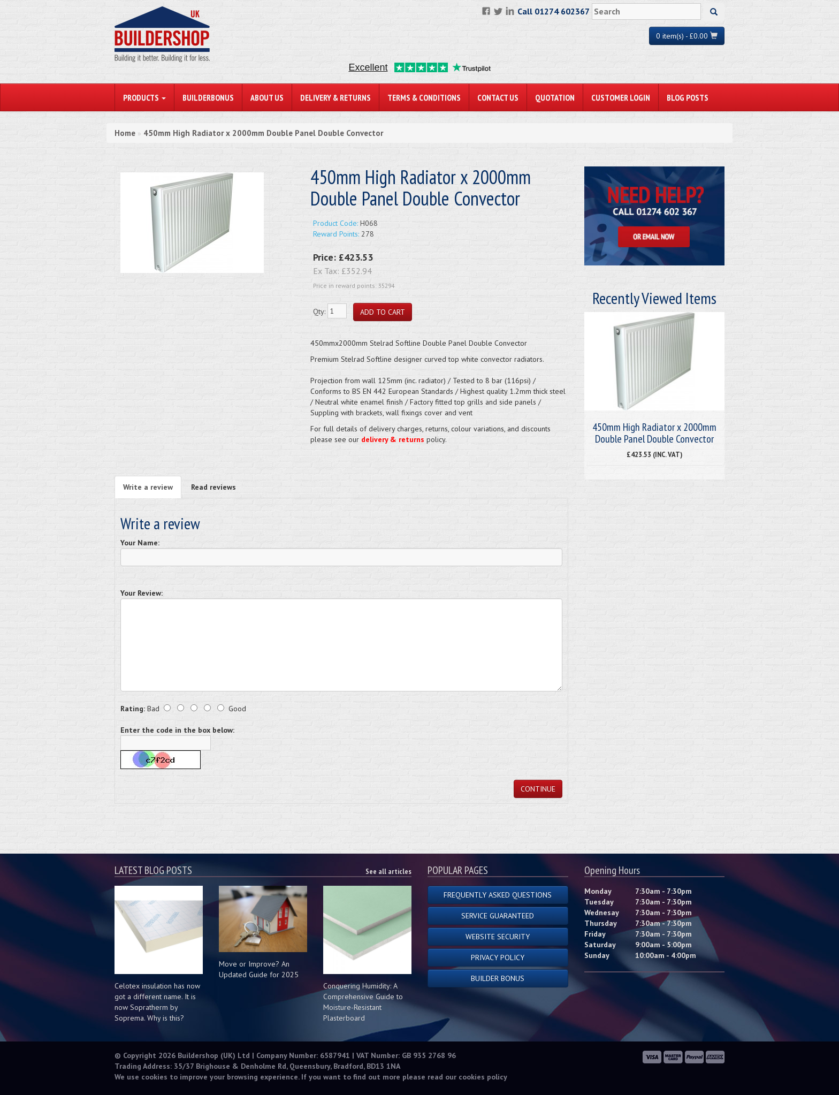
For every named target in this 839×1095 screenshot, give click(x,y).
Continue (538, 789)
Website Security (498, 936)
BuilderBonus (208, 97)
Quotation (555, 97)
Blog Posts (687, 97)
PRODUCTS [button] (144, 97)
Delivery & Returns (335, 97)
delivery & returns (392, 439)
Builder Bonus (497, 978)
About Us (267, 97)
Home (125, 133)
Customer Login (620, 97)
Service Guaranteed (497, 916)
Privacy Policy (497, 957)
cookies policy (483, 1077)
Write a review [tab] (148, 487)
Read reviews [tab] (213, 487)
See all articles (388, 871)
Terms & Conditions (424, 97)
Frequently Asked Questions (498, 895)
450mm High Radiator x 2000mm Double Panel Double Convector (263, 133)
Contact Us (497, 97)
